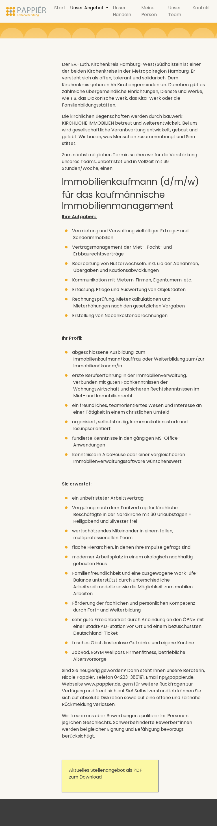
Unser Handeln (122, 11)
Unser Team (174, 11)
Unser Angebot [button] (87, 8)
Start (60, 8)
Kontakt (201, 8)
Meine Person (149, 11)
